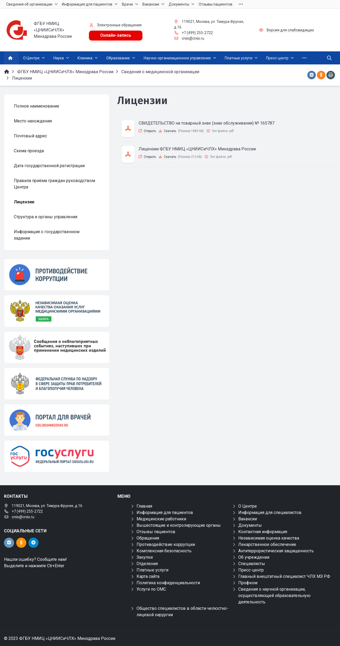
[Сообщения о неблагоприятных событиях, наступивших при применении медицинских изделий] (56, 347)
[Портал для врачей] (56, 420)
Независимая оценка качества (268, 538)
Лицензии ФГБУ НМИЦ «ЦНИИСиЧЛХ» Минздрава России (197, 148)
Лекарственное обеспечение (267, 544)
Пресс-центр (251, 570)
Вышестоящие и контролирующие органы (179, 525)
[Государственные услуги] (56, 456)
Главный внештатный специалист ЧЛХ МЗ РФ (284, 576)
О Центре (247, 506)
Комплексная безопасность (164, 550)
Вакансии (247, 518)
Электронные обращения (119, 25)
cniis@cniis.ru (193, 38)
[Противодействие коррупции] (56, 274)
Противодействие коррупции (166, 544)
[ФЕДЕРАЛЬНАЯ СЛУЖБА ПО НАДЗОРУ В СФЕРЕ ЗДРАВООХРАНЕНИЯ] (56, 383)
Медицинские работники (161, 518)
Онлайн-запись (115, 35)
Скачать (170, 131)
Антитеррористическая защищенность (276, 550)
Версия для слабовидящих (290, 30)
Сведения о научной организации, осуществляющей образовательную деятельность (274, 595)
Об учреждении (253, 557)
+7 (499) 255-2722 (197, 33)
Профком (247, 582)
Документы (250, 525)
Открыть (150, 131)
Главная (144, 506)
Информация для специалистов (269, 512)
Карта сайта (148, 576)
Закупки (145, 557)
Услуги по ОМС (151, 589)
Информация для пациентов (165, 512)
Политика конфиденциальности (168, 582)
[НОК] (56, 311)
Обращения (148, 538)
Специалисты (251, 563)
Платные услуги (152, 570)
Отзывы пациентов (156, 531)
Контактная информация (262, 531)
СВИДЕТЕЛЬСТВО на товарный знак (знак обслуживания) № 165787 (206, 123)
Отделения (147, 563)
